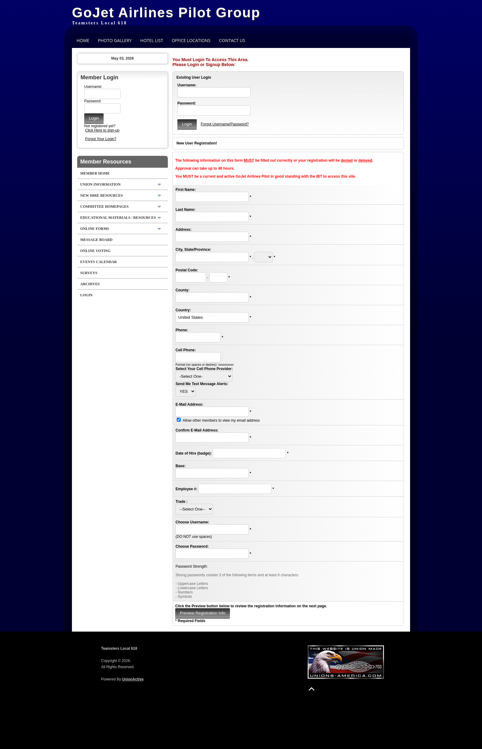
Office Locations (191, 40)
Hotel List (151, 40)
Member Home (95, 173)
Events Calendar (98, 262)
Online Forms (94, 229)
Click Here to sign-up (102, 130)
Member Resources (105, 162)
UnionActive (133, 679)
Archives (90, 284)
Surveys (88, 273)
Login (86, 295)
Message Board (96, 240)
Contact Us (232, 40)
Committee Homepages (104, 206)
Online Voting (95, 251)
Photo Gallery (115, 40)
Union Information (100, 184)
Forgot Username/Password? (225, 124)
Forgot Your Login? (100, 139)
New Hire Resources (101, 195)
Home (83, 40)
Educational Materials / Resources (118, 217)
